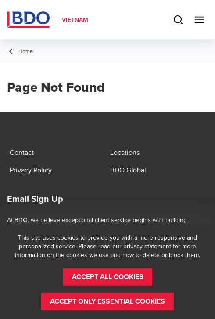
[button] (107, 277)
